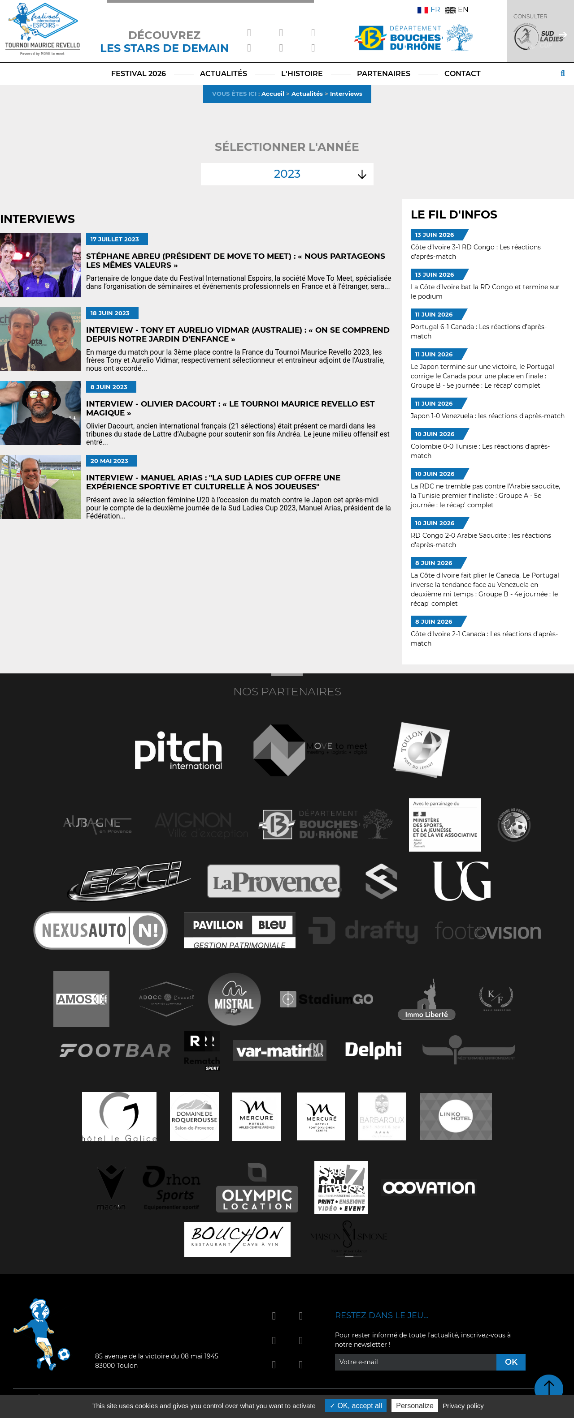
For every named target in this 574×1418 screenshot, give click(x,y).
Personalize (415, 1405)
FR (428, 9)
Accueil (272, 93)
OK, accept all (356, 1405)
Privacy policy (463, 1405)
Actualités (307, 93)
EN (457, 9)
